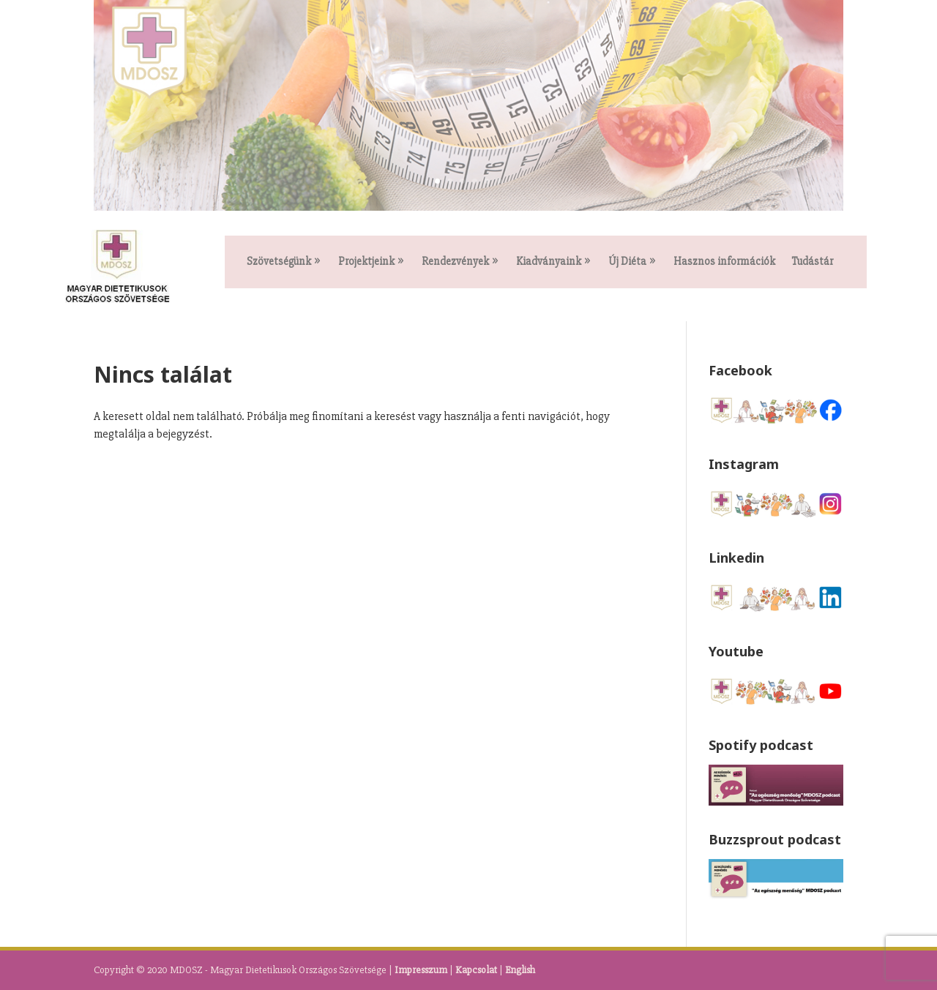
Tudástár (812, 262)
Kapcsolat (476, 970)
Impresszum (421, 970)
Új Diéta (627, 262)
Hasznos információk (724, 262)
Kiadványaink (548, 262)
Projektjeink (366, 262)
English (520, 970)
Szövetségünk (279, 262)
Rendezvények (455, 262)
